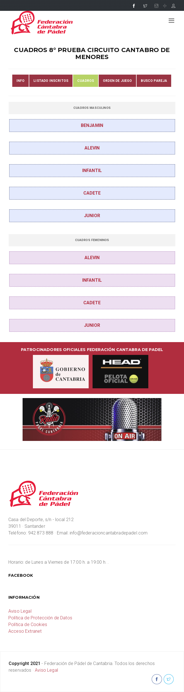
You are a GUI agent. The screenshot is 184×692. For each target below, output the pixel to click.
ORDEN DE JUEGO (117, 81)
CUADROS (85, 81)
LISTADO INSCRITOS (50, 81)
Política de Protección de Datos (40, 617)
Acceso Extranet (25, 631)
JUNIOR (92, 215)
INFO (20, 81)
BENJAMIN (92, 125)
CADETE (92, 193)
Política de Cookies (27, 624)
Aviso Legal (20, 611)
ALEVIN (92, 148)
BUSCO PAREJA (154, 81)
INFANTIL (92, 170)
